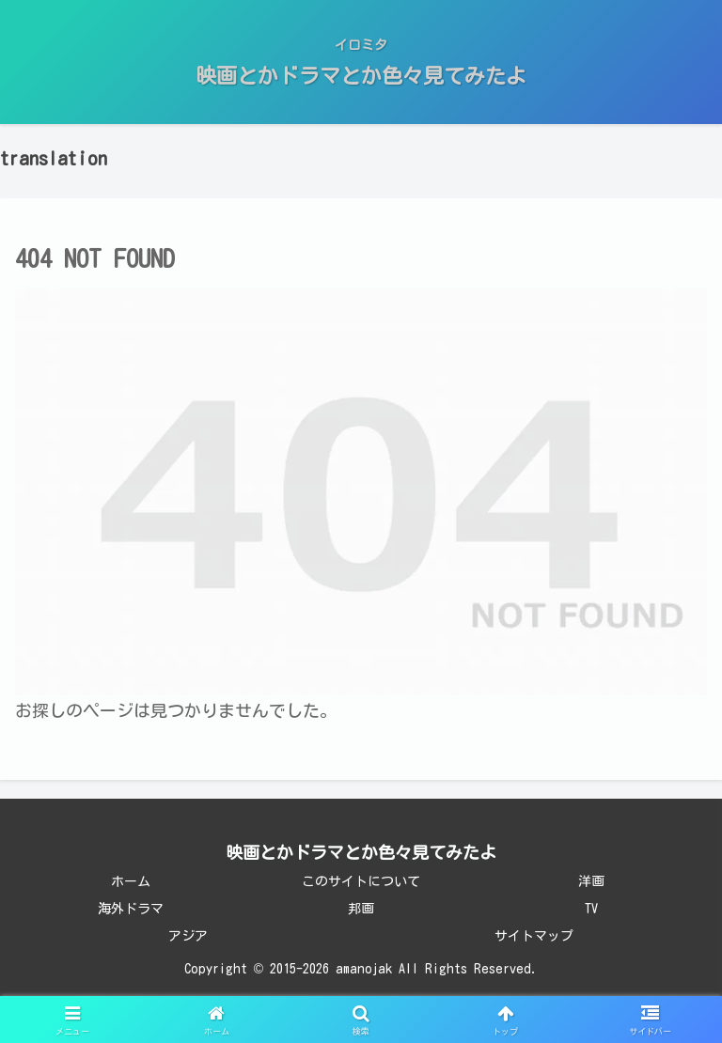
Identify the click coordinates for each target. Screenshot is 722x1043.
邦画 (361, 908)
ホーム (130, 881)
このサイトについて (361, 881)
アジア (188, 935)
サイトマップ (533, 935)
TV (591, 908)
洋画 (591, 881)
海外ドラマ (131, 908)
